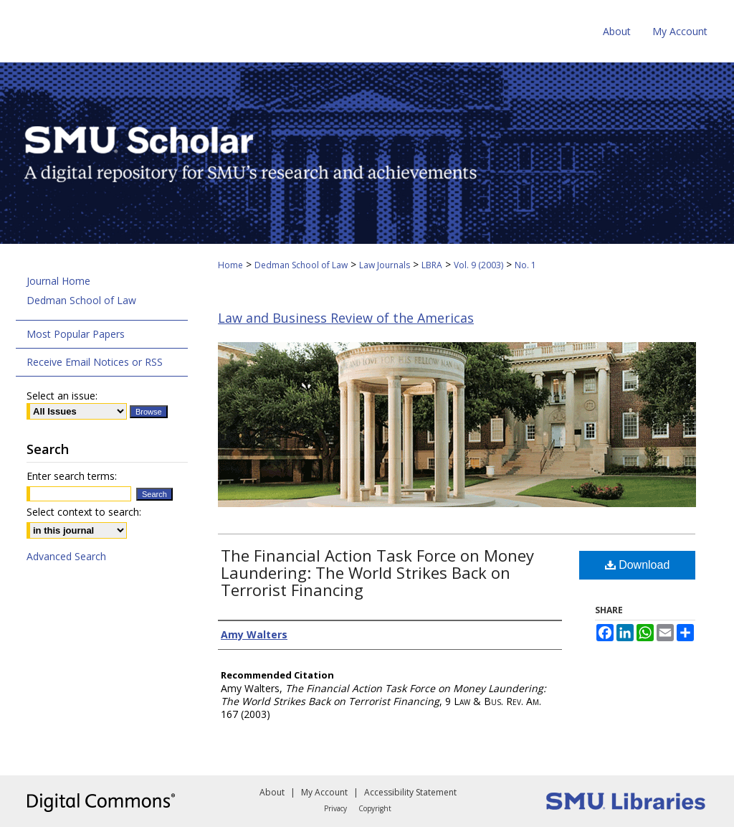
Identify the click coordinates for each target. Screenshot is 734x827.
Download (637, 565)
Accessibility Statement (410, 792)
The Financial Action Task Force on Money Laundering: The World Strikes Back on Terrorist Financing (377, 572)
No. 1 (525, 265)
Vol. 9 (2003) (478, 265)
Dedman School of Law (301, 265)
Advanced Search (66, 556)
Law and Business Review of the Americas (346, 317)
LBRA (431, 265)
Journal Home (58, 281)
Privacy (335, 808)
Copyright (374, 808)
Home (230, 265)
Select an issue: (62, 395)
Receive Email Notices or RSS (95, 362)
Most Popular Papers (76, 334)
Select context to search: (84, 512)
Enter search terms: (72, 476)
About (272, 792)
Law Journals (384, 265)
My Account (324, 792)
